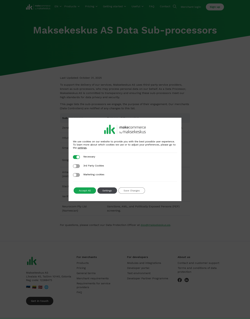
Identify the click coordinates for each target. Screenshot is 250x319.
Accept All (85, 190)
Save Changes (132, 190)
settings (82, 147)
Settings (107, 190)
